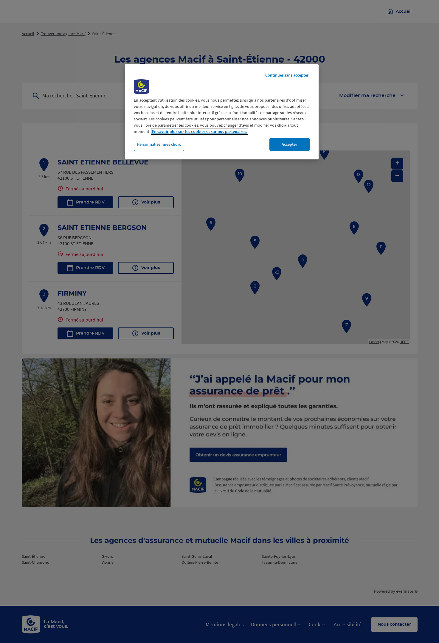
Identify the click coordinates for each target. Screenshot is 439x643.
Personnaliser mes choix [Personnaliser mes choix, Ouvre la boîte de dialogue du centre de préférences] (159, 144)
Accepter (289, 144)
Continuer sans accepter (286, 75)
